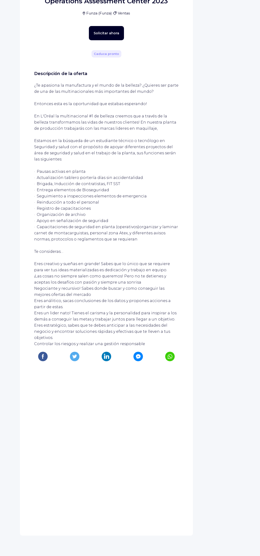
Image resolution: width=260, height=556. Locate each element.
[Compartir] (171, 67)
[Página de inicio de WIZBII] (23, 10)
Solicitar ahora (98, 141)
